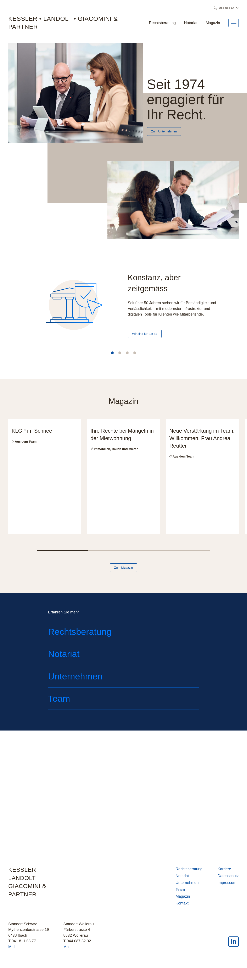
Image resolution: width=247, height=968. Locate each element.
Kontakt (182, 905)
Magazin (213, 23)
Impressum (227, 884)
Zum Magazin (123, 567)
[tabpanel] (123, 309)
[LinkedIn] (233, 944)
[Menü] (233, 23)
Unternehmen (187, 884)
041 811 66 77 (226, 8)
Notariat (190, 23)
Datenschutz (228, 877)
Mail (11, 948)
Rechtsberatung (162, 23)
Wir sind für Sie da (144, 333)
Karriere (224, 871)
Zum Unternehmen (164, 131)
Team (180, 891)
